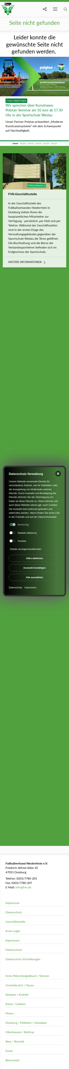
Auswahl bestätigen (34, 564)
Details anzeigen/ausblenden (25, 546)
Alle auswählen (34, 574)
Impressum (30, 584)
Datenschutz (15, 584)
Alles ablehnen (34, 555)
